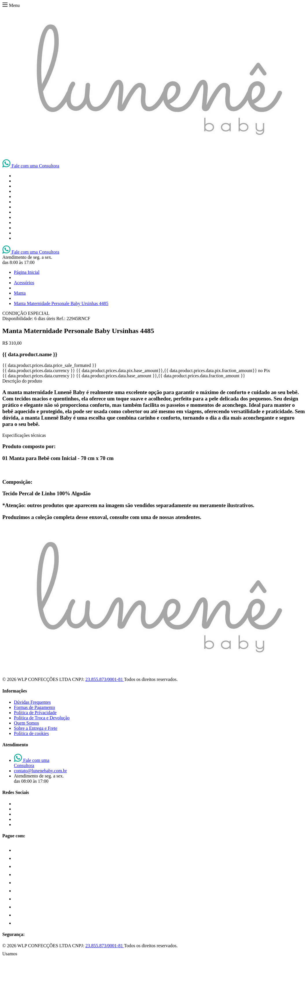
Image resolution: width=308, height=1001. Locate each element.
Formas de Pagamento (34, 707)
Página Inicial (26, 272)
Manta (20, 293)
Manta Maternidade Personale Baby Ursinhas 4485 (61, 303)
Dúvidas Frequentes (32, 702)
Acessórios (24, 282)
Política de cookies (31, 733)
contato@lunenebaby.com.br (40, 770)
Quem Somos (26, 723)
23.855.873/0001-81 (104, 679)
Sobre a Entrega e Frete (35, 728)
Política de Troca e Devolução (42, 717)
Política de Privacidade (35, 712)
